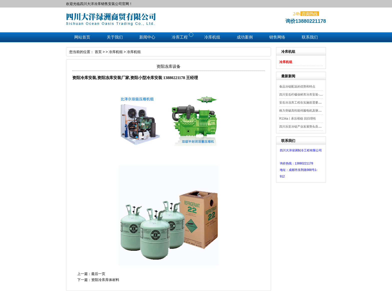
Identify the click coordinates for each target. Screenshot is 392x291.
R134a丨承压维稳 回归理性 (297, 118)
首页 (98, 52)
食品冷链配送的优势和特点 (297, 86)
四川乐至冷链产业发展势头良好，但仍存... (307, 126)
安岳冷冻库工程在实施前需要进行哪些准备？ (309, 102)
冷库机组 (285, 62)
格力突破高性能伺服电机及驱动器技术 (304, 110)
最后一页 (98, 274)
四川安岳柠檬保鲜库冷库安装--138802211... (308, 94)
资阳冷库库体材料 (105, 280)
